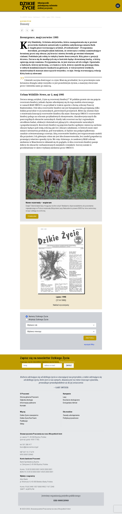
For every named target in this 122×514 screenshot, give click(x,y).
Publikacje (24, 421)
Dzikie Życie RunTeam (28, 418)
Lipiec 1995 (50, 17)
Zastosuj (90, 338)
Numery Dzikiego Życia (38, 316)
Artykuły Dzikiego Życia (38, 319)
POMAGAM (32, 216)
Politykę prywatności (67, 362)
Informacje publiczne (28, 403)
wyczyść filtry (89, 344)
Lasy (64, 397)
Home (30, 17)
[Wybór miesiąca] (61, 331)
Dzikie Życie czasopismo (29, 415)
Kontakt (23, 406)
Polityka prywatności (70, 418)
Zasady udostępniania (71, 415)
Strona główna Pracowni (29, 397)
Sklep (22, 424)
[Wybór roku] (61, 325)
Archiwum (36, 17)
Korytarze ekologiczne (71, 400)
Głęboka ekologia (26, 400)
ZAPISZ (69, 365)
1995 (43, 17)
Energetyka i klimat (70, 403)
